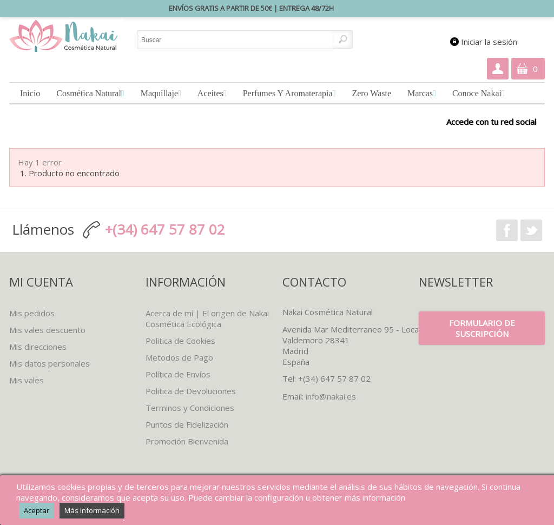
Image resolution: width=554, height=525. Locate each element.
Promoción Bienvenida (187, 441)
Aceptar (36, 510)
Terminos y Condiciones (190, 407)
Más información (92, 510)
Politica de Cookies (180, 340)
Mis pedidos (32, 313)
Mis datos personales (49, 363)
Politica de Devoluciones (191, 391)
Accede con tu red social (491, 121)
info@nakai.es (331, 396)
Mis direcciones (38, 346)
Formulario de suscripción (482, 328)
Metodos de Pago (179, 357)
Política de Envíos (178, 374)
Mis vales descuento (47, 329)
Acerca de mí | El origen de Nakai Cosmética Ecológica (207, 318)
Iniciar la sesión (489, 41)
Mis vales (26, 380)
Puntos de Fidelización (187, 424)
